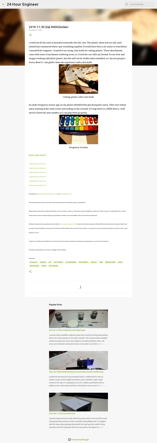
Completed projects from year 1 (37, 163)
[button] (30, 35)
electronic (58, 262)
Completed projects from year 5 (37, 181)
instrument (83, 262)
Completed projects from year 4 (37, 176)
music (120, 262)
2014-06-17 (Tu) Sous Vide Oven (62, 413)
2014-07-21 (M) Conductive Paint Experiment (67, 330)
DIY (50, 262)
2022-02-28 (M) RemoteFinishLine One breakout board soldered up (76, 372)
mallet (94, 262)
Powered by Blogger (78, 439)
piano (44, 266)
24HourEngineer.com (65, 194)
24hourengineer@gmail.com (68, 224)
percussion (34, 266)
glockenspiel (71, 262)
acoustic (33, 262)
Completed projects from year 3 (37, 172)
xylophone (53, 266)
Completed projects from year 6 (37, 185)
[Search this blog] (142, 4)
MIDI (101, 262)
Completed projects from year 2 (37, 168)
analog (43, 262)
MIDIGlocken (110, 262)
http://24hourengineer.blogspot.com (47, 194)
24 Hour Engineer (23, 4)
